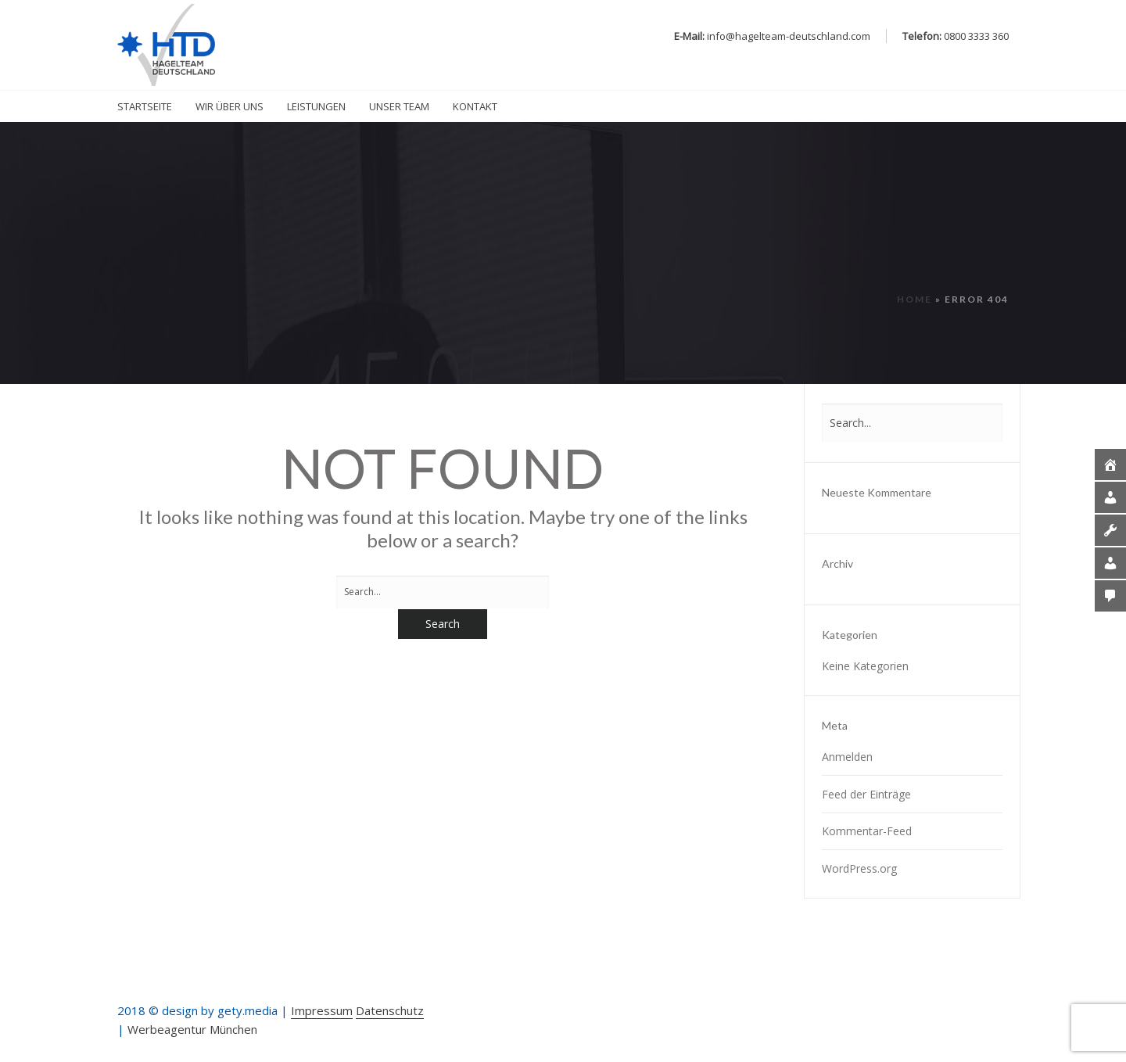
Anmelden (847, 756)
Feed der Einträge (866, 794)
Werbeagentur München (192, 1029)
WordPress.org (859, 868)
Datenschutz (390, 1010)
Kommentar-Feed (867, 830)
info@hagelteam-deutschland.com (788, 36)
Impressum (322, 1010)
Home (914, 299)
